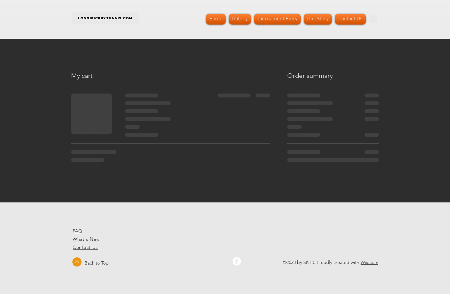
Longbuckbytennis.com (105, 18)
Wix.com (369, 262)
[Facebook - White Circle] (237, 261)
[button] (373, 18)
